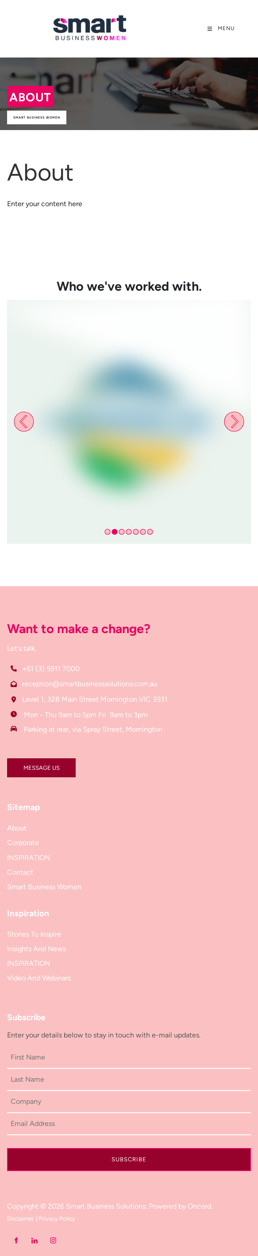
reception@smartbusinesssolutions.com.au (89, 684)
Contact (20, 872)
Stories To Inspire (34, 934)
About (17, 828)
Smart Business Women (36, 117)
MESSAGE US (25, 764)
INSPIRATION (28, 857)
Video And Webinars (39, 978)
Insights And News (36, 949)
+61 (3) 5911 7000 (51, 668)
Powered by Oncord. (180, 1206)
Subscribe (129, 1159)
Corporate (23, 842)
